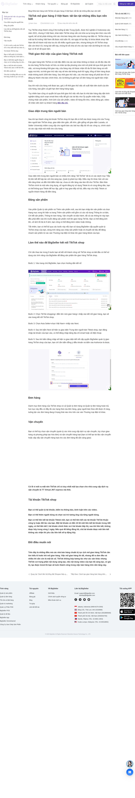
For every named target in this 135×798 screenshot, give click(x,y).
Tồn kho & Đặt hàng (7, 600)
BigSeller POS (5, 610)
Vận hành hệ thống (123, 35)
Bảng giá (64, 4)
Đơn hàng (7, 37)
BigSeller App (4, 617)
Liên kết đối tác (34, 607)
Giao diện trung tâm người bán (13, 22)
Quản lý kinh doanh (123, 24)
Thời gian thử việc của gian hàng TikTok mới (14, 18)
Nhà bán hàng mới (40, 11)
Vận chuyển (8, 41)
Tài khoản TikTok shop (11, 51)
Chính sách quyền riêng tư (57, 596)
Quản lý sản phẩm (6, 593)
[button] (28, 4)
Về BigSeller (75, 4)
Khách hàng (40, 4)
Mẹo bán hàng (121, 29)
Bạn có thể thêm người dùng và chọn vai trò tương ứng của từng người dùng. (14, 61)
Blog (30, 11)
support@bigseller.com (87, 593)
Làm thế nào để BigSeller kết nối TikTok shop (14, 30)
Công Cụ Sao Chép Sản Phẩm (10, 624)
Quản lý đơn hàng (6, 596)
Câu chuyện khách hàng (124, 47)
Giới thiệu (51, 593)
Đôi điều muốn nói (10, 71)
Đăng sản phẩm (9, 25)
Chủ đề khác (121, 41)
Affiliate (31, 593)
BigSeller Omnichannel (7, 621)
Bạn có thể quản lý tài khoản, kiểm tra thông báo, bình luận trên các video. (14, 56)
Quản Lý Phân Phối (6, 607)
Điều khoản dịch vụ (54, 600)
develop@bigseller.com (87, 595)
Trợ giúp (32, 603)
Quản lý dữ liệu (5, 614)
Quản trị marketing (6, 603)
